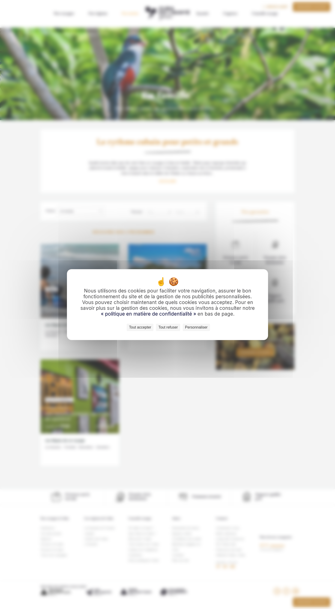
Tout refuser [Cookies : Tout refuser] (168, 327)
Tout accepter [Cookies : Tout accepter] (140, 327)
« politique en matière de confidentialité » (149, 314)
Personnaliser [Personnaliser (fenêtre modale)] (196, 327)
